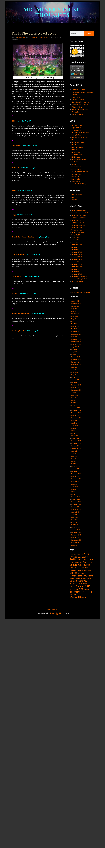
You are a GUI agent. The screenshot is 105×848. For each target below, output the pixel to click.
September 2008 (76, 540)
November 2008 (76, 535)
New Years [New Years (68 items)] (88, 576)
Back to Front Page (52, 609)
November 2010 (76, 474)
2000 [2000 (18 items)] (76, 557)
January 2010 (75, 499)
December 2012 (76, 410)
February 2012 (75, 436)
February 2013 (75, 405)
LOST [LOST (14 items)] (79, 573)
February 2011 (75, 466)
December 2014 (76, 359)
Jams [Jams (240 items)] (73, 573)
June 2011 (74, 456)
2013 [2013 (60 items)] (90, 559)
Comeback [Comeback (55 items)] (87, 562)
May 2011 (74, 458)
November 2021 (76, 303)
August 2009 (75, 512)
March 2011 (74, 464)
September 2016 (76, 344)
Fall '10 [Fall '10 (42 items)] (87, 565)
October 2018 (75, 326)
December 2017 (76, 331)
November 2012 (76, 413)
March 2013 (74, 403)
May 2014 (74, 375)
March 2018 (74, 329)
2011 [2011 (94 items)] (78, 559)
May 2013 (74, 397)
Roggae (14, 215)
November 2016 (76, 341)
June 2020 (74, 316)
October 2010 (75, 476)
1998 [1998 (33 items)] (87, 554)
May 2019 (74, 319)
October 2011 (75, 446)
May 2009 (74, 519)
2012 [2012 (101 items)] (85, 559)
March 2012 (74, 433)
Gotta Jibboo (16, 276)
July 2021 (74, 311)
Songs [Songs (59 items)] (72, 581)
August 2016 (75, 347)
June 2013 (74, 395)
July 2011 (74, 453)
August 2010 (75, 481)
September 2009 (76, 509)
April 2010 (74, 491)
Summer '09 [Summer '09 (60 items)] (81, 581)
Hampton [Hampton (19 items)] (81, 570)
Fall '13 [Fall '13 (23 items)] (72, 568)
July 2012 (74, 423)
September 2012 (76, 418)
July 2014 (74, 369)
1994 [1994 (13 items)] (71, 554)
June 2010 (74, 486)
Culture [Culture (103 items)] (73, 565)
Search (88, 34)
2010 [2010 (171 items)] (73, 559)
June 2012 (74, 425)
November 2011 (76, 443)
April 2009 (74, 522)
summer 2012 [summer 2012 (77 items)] (77, 589)
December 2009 (76, 502)
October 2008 (75, 537)
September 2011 (76, 448)
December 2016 (76, 339)
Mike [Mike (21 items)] (82, 573)
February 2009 (75, 527)
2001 (14, 121)
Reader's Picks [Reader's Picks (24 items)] (75, 578)
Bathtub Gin (16, 168)
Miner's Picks (44, 37)
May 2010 (74, 489)
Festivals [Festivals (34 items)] (84, 568)
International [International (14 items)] (87, 570)
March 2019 (74, 324)
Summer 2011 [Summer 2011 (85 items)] (83, 586)
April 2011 (74, 461)
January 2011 (75, 469)
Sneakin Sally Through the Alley (23, 237)
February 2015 (75, 357)
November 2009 (76, 504)
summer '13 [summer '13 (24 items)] (85, 584)
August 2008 (75, 542)
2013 (31, 37)
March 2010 (74, 494)
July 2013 (74, 392)
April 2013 (74, 400)
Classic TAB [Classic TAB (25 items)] (78, 562)
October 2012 (75, 415)
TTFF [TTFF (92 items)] (89, 592)
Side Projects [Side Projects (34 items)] (86, 578)
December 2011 (76, 441)
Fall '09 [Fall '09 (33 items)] (80, 565)
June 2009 (74, 517)
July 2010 (74, 484)
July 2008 (74, 545)
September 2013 (76, 390)
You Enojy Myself (18, 331)
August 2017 (75, 336)
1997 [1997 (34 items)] (83, 554)
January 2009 (75, 530)
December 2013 (76, 382)
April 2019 (74, 321)
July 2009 (74, 514)
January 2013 (75, 408)
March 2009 (74, 525)
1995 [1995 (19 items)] (74, 554)
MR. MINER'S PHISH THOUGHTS (52, 12)
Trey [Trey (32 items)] (84, 592)
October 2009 (75, 507)
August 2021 (75, 308)
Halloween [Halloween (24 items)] (73, 570)
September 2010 (76, 479)
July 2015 (74, 352)
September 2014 (76, 364)
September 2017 (76, 334)
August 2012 (75, 420)
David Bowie (16, 294)
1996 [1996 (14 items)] (78, 554)
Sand (14, 190)
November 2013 (76, 385)
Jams (39, 37)
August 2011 (75, 451)
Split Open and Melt (18, 254)
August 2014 (75, 367)
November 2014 (76, 362)
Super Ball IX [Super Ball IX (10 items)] (87, 589)
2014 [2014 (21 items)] (71, 562)
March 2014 (74, 377)
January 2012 (75, 438)
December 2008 (76, 532)
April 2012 (74, 430)
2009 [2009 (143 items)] (85, 557)
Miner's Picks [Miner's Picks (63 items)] (76, 576)
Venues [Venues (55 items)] (73, 594)
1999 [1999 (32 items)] (72, 557)
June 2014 (74, 372)
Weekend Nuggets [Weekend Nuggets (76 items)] (79, 597)
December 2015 (76, 349)
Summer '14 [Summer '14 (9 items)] (72, 586)
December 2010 (76, 471)
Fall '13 (35, 37)
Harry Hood (16, 146)
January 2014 (75, 380)
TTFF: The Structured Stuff (34, 33)
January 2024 (75, 301)
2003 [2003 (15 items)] (79, 557)
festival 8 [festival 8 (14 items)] (77, 568)
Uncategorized (21, 37)
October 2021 (75, 306)
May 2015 (74, 354)
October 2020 (75, 314)
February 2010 (75, 497)
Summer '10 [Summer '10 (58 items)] (75, 583)
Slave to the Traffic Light (20, 313)
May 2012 (74, 428)
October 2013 (75, 387)
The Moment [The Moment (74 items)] (76, 592)
